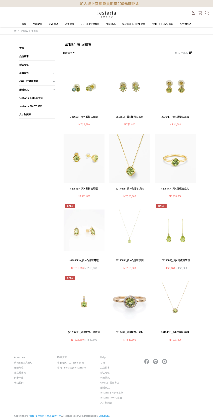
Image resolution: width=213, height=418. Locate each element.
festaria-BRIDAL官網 (133, 24)
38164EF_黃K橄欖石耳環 (175, 116)
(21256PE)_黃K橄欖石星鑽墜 (84, 332)
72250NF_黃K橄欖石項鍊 (129, 260)
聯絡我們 (18, 382)
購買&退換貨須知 (23, 362)
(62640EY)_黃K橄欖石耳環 (84, 260)
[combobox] (69, 53)
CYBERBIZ (104, 415)
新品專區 (53, 24)
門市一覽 (18, 377)
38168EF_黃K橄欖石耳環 (129, 116)
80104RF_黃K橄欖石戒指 (129, 332)
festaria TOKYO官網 (162, 24)
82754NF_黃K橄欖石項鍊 (129, 188)
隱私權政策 (20, 372)
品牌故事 (37, 24)
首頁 (24, 24)
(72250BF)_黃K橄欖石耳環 (175, 260)
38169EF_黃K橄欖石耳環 (84, 116)
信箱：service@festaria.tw (71, 367)
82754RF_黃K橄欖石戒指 (175, 188)
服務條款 (18, 367)
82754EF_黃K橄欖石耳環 (84, 188)
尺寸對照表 (186, 24)
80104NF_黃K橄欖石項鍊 (175, 332)
